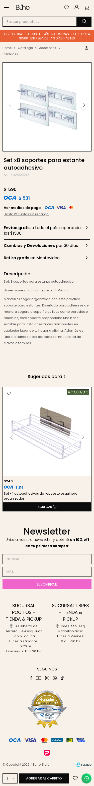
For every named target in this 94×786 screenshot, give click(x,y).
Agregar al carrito (44, 778)
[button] (83, 22)
